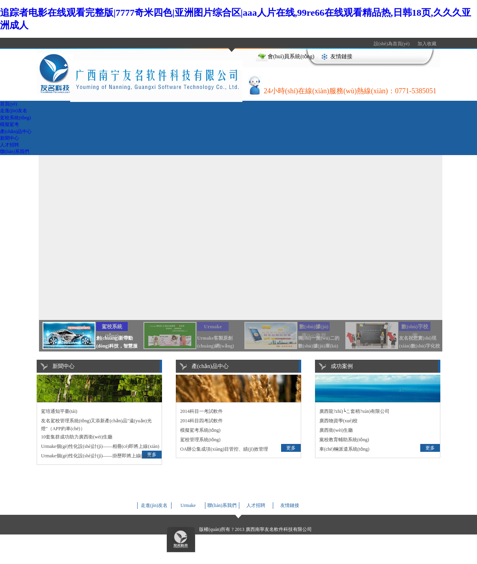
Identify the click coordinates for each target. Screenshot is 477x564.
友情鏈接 (341, 56)
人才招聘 (9, 145)
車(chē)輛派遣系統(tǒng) (344, 449)
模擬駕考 (9, 124)
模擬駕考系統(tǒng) (200, 430)
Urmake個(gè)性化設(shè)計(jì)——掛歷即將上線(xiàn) (96, 456)
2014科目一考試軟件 (201, 411)
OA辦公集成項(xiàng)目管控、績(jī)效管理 (224, 449)
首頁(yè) (8, 104)
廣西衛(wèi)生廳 (336, 430)
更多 (291, 448)
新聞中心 (9, 138)
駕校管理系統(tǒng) (200, 439)
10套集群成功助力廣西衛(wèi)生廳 (76, 437)
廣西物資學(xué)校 (338, 420)
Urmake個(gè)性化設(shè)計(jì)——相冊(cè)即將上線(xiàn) (100, 446)
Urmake (188, 505)
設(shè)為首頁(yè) (392, 43)
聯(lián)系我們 (14, 151)
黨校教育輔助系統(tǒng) (344, 439)
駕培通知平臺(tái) (59, 411)
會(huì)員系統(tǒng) (291, 56)
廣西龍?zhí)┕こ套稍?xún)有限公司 (354, 411)
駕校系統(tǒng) (15, 117)
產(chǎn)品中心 (16, 131)
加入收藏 (426, 43)
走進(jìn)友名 (13, 110)
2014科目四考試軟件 (201, 420)
